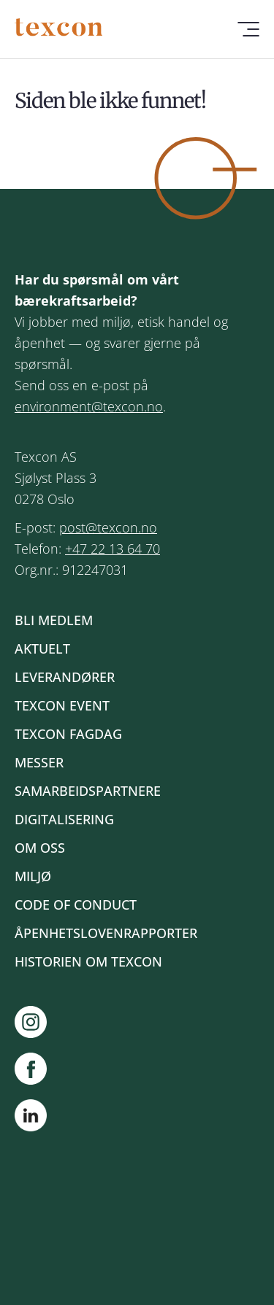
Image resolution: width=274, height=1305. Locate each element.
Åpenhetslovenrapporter (106, 933)
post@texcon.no (108, 527)
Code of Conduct (76, 904)
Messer (39, 762)
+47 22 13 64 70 (112, 548)
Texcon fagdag (68, 734)
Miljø (33, 876)
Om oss (40, 847)
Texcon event (62, 705)
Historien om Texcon (88, 961)
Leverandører (65, 677)
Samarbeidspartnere (88, 790)
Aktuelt (42, 648)
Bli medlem (54, 620)
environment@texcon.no (89, 406)
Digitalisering (64, 819)
